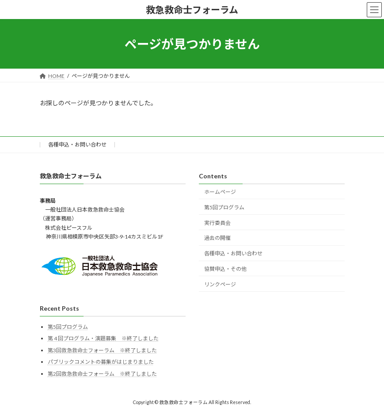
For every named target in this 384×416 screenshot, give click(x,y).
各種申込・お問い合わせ (77, 144)
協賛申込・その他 (225, 269)
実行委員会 (217, 223)
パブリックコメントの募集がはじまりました (101, 362)
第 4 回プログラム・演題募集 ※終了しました (103, 338)
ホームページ (220, 192)
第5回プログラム (224, 207)
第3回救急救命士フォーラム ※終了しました (102, 350)
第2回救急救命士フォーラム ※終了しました (102, 373)
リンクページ (220, 284)
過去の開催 (217, 238)
